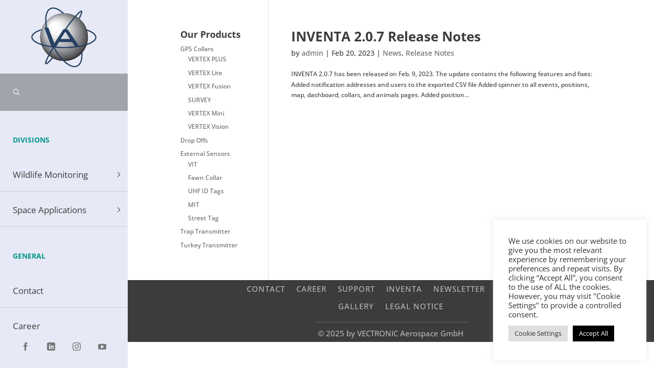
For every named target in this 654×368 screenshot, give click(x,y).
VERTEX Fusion (209, 86)
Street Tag (203, 218)
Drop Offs (194, 140)
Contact (266, 288)
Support (356, 288)
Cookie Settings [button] (538, 333)
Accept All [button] (593, 333)
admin (312, 53)
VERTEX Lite (205, 72)
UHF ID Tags (206, 191)
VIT (192, 164)
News (392, 53)
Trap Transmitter (205, 231)
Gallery (356, 306)
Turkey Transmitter (209, 245)
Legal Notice (414, 306)
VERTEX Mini (206, 113)
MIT (193, 204)
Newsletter (459, 288)
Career (311, 288)
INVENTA (404, 288)
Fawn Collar (205, 177)
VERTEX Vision (208, 126)
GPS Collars (197, 48)
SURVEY (199, 100)
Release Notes (430, 53)
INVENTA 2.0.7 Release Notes (386, 36)
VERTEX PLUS (207, 59)
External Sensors (205, 153)
